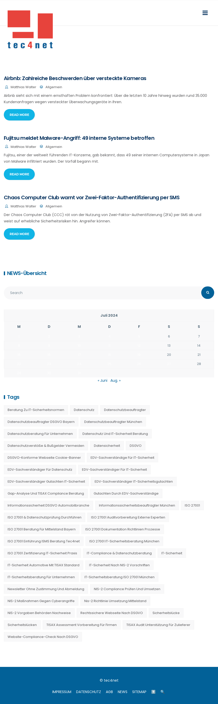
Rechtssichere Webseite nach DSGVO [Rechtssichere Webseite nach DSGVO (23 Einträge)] (111, 612)
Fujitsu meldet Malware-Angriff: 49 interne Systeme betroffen (79, 138)
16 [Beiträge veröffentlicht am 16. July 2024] (49, 354)
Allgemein (53, 87)
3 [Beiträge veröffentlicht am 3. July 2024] (79, 336)
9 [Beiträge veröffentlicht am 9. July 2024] (49, 345)
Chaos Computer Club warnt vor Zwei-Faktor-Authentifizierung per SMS (91, 197)
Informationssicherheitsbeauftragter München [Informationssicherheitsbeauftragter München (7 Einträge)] (137, 505)
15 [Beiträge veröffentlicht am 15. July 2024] (19, 354)
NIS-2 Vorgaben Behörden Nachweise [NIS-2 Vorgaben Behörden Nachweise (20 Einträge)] (39, 612)
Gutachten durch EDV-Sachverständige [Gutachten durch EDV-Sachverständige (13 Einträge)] (126, 493)
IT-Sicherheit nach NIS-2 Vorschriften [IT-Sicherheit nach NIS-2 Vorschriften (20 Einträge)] (119, 565)
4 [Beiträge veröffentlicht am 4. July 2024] (109, 336)
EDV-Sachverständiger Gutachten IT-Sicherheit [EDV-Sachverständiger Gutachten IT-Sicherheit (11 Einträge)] (46, 481)
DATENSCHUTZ (88, 691)
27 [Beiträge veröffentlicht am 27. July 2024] (169, 363)
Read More (19, 115)
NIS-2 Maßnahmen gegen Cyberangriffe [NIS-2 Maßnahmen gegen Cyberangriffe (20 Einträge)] (41, 601)
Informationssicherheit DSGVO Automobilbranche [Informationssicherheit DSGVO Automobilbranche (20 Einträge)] (48, 505)
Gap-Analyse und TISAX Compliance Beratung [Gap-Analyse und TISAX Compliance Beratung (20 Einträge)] (46, 493)
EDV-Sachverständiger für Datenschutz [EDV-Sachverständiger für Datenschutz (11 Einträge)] (40, 469)
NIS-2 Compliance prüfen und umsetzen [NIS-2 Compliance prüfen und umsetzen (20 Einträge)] (127, 589)
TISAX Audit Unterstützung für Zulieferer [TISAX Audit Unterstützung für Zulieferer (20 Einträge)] (158, 624)
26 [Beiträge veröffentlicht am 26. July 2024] (139, 363)
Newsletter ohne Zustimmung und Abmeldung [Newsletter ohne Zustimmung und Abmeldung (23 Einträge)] (46, 589)
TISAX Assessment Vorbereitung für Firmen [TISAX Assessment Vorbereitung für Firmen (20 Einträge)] (81, 624)
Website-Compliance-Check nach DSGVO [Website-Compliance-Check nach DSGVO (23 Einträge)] (43, 636)
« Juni (102, 380)
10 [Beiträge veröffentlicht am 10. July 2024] (79, 345)
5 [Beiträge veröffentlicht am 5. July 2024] (139, 336)
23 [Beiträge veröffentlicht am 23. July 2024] (49, 363)
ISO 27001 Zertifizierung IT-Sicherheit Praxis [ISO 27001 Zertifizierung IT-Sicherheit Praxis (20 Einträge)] (42, 553)
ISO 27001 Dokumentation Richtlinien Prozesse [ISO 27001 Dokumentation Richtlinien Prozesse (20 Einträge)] (122, 529)
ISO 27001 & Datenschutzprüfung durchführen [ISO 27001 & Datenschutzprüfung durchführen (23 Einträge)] (44, 517)
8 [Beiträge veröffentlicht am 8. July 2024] (19, 345)
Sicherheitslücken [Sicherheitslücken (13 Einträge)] (22, 624)
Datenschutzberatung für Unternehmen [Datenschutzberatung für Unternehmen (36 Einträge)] (40, 433)
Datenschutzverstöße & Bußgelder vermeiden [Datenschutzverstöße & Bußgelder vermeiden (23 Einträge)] (46, 445)
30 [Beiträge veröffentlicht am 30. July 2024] (49, 373)
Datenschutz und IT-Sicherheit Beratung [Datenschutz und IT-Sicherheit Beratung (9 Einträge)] (115, 433)
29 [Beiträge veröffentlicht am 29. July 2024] (19, 373)
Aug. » (115, 380)
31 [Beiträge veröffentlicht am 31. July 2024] (79, 373)
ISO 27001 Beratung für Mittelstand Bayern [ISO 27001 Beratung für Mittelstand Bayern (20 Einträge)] (42, 529)
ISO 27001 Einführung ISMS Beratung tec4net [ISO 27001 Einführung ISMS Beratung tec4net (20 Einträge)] (44, 541)
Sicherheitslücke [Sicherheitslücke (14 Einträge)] (166, 612)
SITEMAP (139, 691)
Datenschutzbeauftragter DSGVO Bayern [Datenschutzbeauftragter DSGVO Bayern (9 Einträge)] (41, 421)
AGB (109, 691)
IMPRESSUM (61, 691)
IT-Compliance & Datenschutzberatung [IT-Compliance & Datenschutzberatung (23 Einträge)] (119, 553)
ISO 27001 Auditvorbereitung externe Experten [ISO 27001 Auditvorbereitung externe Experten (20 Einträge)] (128, 517)
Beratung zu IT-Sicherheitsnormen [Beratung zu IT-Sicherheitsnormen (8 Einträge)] (36, 409)
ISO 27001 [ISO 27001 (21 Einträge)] (192, 505)
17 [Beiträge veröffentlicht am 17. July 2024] (79, 354)
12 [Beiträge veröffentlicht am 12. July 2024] (139, 345)
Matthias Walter (23, 87)
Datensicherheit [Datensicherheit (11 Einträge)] (107, 445)
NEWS (122, 691)
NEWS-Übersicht (26, 273)
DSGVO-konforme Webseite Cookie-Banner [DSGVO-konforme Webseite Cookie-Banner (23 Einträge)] (44, 457)
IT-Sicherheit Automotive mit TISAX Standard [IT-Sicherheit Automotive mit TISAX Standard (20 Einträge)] (43, 565)
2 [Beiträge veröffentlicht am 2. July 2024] (49, 336)
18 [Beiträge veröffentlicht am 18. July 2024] (109, 354)
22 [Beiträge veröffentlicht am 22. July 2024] (19, 363)
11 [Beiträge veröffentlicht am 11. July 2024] (109, 345)
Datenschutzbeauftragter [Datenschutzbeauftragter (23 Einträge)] (125, 409)
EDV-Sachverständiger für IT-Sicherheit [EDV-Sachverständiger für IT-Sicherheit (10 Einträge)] (114, 469)
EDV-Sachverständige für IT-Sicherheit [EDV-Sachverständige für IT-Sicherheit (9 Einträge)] (122, 457)
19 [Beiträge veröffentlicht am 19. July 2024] (139, 354)
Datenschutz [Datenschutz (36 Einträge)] (84, 409)
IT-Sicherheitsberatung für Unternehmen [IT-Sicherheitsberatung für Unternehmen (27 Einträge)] (41, 577)
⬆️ (153, 691)
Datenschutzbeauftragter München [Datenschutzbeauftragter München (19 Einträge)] (113, 421)
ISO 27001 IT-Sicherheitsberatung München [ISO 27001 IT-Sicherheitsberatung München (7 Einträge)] (124, 541)
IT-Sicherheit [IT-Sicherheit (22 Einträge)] (171, 553)
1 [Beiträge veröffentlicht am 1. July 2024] (19, 336)
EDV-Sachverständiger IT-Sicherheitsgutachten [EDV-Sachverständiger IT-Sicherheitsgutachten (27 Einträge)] (134, 481)
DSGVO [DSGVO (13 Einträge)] (136, 445)
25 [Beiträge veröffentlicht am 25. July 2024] (109, 363)
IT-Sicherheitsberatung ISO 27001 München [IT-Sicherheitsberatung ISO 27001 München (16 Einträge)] (120, 577)
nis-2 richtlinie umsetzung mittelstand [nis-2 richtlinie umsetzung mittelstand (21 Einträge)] (115, 601)
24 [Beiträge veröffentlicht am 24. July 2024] (79, 363)
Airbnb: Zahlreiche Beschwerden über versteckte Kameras (75, 78)
